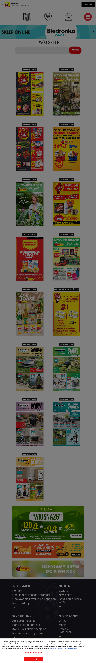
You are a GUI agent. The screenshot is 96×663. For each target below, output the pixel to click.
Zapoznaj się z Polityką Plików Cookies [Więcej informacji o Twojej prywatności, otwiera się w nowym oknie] (63, 648)
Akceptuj (33, 659)
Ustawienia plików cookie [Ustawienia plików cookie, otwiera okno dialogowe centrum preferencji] (33, 652)
